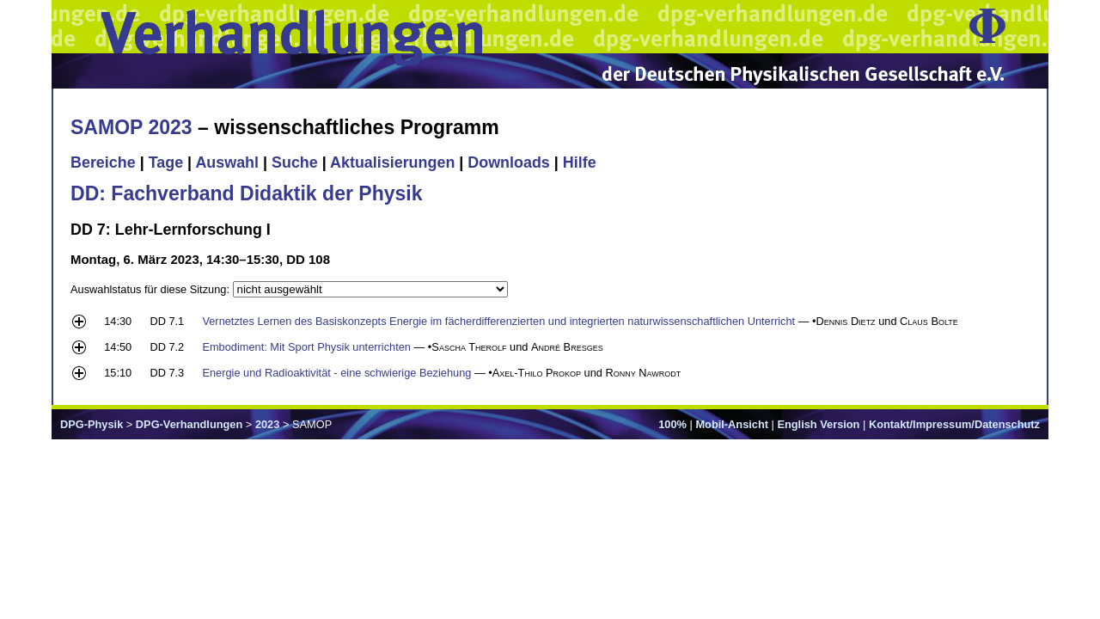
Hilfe (579, 162)
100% (672, 424)
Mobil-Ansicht (731, 424)
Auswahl (227, 162)
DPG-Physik (91, 424)
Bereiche (103, 162)
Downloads (509, 162)
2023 (267, 424)
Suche (295, 162)
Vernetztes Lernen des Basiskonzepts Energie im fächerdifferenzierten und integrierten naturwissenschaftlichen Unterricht (498, 321)
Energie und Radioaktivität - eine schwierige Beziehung (336, 372)
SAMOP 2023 (131, 127)
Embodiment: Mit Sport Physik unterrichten (306, 346)
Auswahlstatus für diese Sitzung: (151, 289)
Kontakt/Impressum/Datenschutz (954, 424)
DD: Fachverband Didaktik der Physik (246, 193)
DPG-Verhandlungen (189, 424)
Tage (166, 162)
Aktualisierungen (392, 162)
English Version (818, 424)
